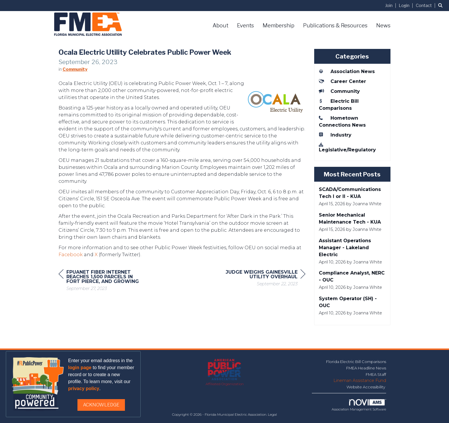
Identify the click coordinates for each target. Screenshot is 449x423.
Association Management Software (359, 405)
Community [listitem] (339, 91)
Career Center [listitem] (342, 81)
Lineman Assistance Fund (359, 380)
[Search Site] (441, 5)
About (220, 25)
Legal (272, 414)
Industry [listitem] (335, 135)
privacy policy (83, 388)
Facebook (71, 257)
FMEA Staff (376, 374)
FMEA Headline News (366, 368)
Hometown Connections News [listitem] (342, 121)
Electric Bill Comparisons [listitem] (339, 104)
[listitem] (391, 5)
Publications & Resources (335, 25)
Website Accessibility (366, 387)
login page (79, 367)
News (383, 25)
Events (245, 25)
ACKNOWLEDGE (101, 405)
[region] (261, 281)
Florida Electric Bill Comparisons (356, 361)
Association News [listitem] (347, 71)
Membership (278, 25)
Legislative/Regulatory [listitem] (347, 147)
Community (75, 71)
